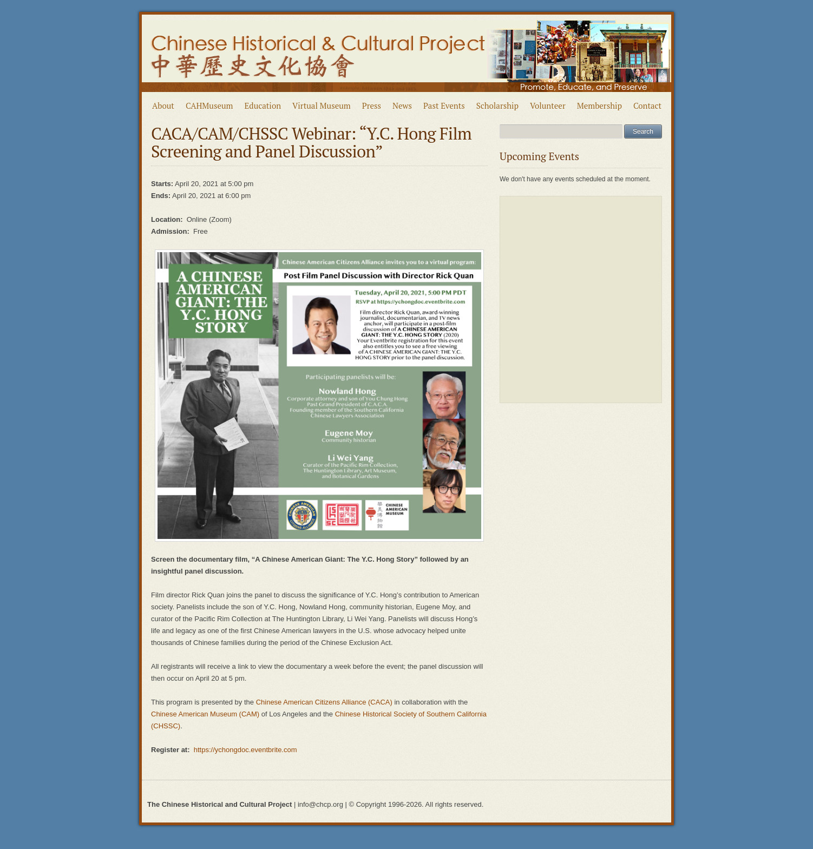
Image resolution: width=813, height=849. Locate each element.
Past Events (444, 105)
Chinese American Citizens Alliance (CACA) (325, 702)
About (163, 105)
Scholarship (497, 105)
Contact (647, 105)
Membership (599, 105)
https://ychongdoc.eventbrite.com (245, 750)
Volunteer (548, 105)
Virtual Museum (321, 105)
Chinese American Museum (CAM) (205, 714)
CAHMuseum (209, 105)
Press (371, 105)
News (402, 105)
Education (263, 105)
